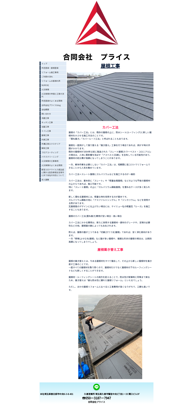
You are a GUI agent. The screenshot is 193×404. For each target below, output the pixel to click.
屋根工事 (45, 135)
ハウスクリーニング (50, 156)
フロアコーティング (50, 152)
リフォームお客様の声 (51, 81)
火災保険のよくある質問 (52, 165)
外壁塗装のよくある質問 (52, 100)
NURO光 (45, 85)
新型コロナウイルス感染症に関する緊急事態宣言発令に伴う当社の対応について (53, 172)
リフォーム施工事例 (50, 72)
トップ (44, 63)
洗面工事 (45, 118)
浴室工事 (45, 126)
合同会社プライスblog (51, 105)
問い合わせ (46, 113)
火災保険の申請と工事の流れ (53, 95)
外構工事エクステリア (51, 143)
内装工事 (45, 139)
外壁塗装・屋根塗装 (50, 68)
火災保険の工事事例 (50, 161)
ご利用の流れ (47, 76)
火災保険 (45, 89)
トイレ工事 (46, 131)
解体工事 (45, 148)
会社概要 (45, 109)
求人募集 (45, 179)
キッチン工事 (47, 122)
